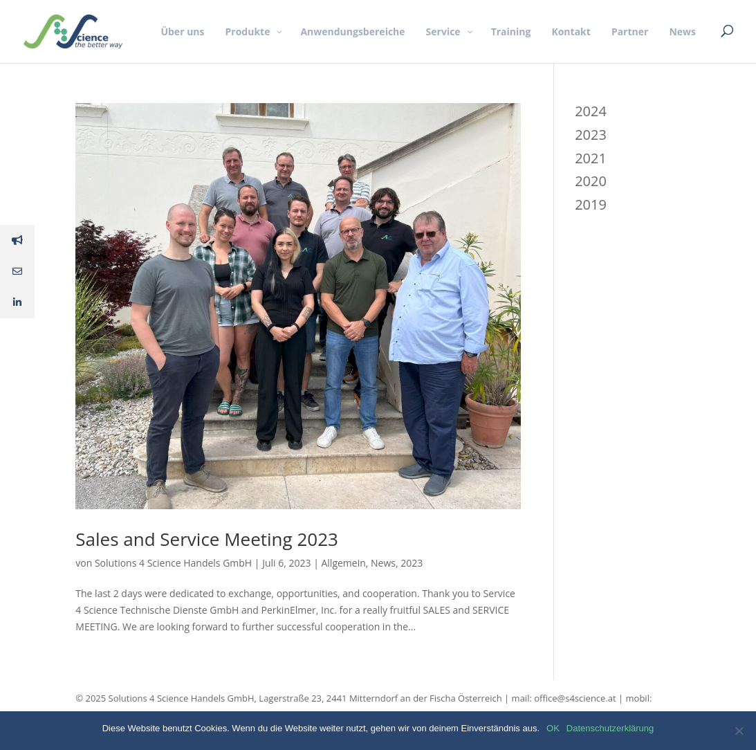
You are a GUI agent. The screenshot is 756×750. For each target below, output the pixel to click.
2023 (411, 562)
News (383, 562)
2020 (591, 181)
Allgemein (343, 562)
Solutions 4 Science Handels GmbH (173, 562)
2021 (591, 158)
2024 (591, 111)
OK (553, 728)
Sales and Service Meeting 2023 (206, 539)
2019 (591, 204)
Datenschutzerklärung (610, 728)
